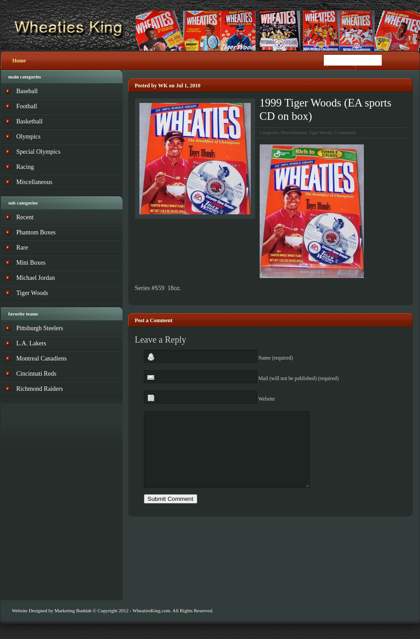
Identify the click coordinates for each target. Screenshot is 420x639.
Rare (22, 247)
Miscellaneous (294, 132)
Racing (25, 167)
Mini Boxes (31, 262)
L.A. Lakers (31, 343)
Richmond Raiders (39, 388)
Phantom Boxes (36, 232)
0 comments (345, 132)
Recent (25, 217)
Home (19, 60)
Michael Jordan (35, 277)
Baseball (27, 91)
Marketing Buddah (72, 610)
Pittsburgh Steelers (39, 328)
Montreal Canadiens (41, 358)
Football (26, 106)
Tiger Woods (320, 132)
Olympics (28, 136)
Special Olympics (38, 151)
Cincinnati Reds (36, 373)
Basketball (29, 121)
